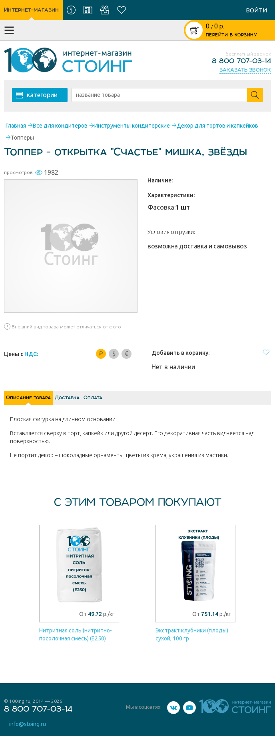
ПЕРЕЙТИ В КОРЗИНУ (231, 35)
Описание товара (40, 401)
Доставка (102, 401)
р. (215, 26)
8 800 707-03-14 (241, 61)
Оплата (149, 401)
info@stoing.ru (28, 725)
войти (256, 10)
